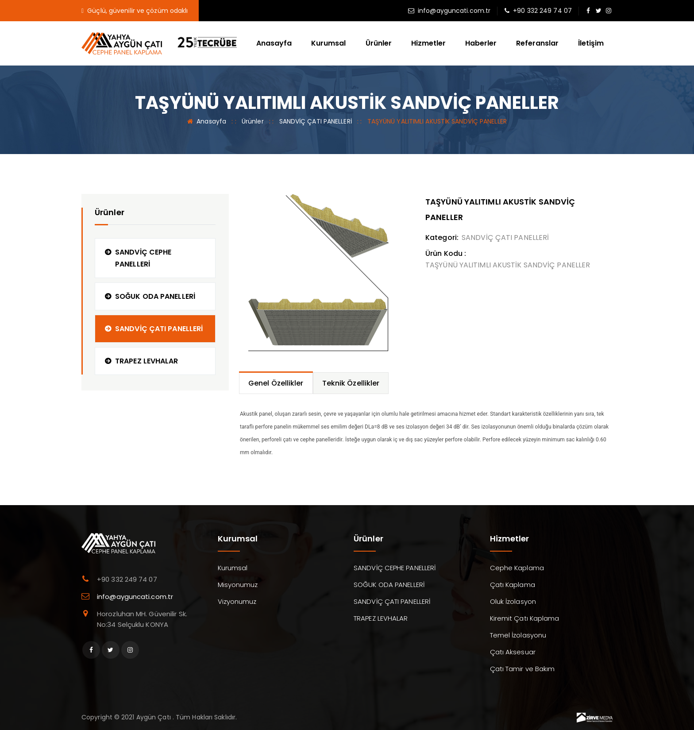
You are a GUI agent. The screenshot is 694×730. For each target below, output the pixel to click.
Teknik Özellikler (351, 383)
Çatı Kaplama (512, 584)
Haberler (481, 43)
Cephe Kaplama (517, 567)
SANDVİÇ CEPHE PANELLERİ (143, 258)
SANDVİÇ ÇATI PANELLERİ (315, 121)
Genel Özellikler (276, 383)
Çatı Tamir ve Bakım (522, 668)
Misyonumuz (238, 584)
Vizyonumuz (237, 601)
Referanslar (537, 43)
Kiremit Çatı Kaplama (524, 618)
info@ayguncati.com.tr (454, 10)
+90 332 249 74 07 (542, 10)
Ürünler (379, 43)
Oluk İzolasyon (513, 601)
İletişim (591, 43)
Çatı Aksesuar (513, 652)
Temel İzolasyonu (518, 635)
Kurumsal (328, 43)
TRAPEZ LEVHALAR (146, 361)
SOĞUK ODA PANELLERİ (155, 296)
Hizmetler (428, 43)
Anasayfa (274, 43)
